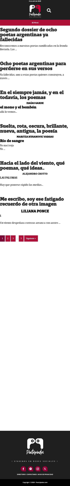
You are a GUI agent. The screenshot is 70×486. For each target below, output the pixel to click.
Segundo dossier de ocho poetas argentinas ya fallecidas (28, 35)
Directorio (21, 474)
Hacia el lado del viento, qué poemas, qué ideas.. (32, 165)
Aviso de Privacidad (45, 474)
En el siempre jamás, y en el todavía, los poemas (32, 95)
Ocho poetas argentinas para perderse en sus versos (33, 66)
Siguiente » (31, 238)
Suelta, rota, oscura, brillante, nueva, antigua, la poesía (34, 128)
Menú (36, 23)
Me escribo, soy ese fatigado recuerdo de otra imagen (32, 201)
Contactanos (32, 474)
